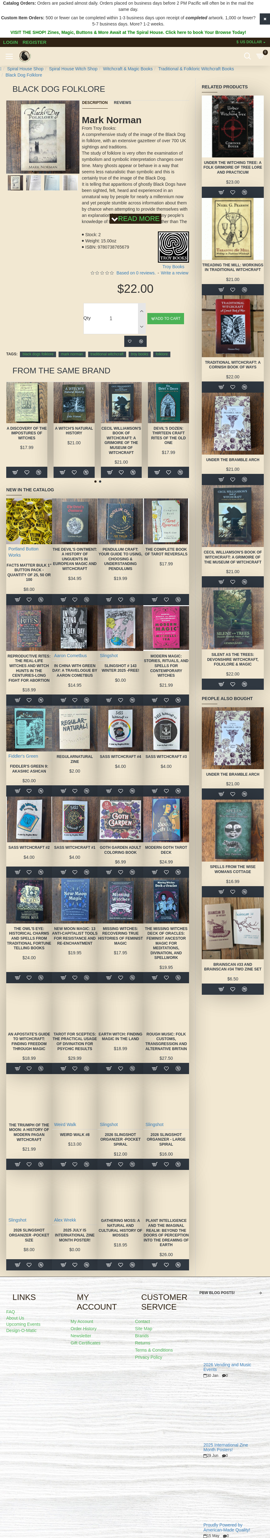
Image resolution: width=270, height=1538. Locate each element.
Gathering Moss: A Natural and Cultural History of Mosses (120, 1227)
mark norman (72, 354)
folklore (162, 354)
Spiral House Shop (25, 68)
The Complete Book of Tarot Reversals (166, 552)
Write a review (174, 272)
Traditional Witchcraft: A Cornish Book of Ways (233, 365)
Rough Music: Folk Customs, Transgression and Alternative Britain (166, 1041)
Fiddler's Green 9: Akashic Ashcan (29, 769)
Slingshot (109, 655)
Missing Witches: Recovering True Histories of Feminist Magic (120, 936)
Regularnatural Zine (75, 759)
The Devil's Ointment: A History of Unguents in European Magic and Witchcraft (75, 559)
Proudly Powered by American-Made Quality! (226, 1527)
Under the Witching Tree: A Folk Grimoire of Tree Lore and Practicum (232, 168)
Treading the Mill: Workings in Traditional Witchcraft (232, 267)
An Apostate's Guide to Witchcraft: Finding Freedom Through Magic (29, 1041)
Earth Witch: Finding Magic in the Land (121, 1036)
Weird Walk (65, 1124)
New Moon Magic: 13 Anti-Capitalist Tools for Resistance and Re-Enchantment (74, 936)
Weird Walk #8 (74, 1135)
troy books (139, 354)
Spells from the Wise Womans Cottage (233, 869)
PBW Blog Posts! (217, 1293)
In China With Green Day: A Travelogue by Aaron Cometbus (74, 671)
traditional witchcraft (107, 354)
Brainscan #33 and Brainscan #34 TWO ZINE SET (232, 967)
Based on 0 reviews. (136, 272)
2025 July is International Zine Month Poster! (75, 1235)
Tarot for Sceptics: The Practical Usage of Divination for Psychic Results (75, 1041)
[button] (36, 172)
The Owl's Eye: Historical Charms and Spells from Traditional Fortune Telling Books (29, 938)
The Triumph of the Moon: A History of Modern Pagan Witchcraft (29, 1132)
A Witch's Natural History (74, 431)
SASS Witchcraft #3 (166, 757)
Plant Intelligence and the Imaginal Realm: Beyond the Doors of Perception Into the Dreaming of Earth (166, 1232)
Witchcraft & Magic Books (128, 68)
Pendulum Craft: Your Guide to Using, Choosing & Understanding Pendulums (120, 559)
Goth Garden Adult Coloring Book (120, 850)
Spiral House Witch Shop (73, 68)
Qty (87, 317)
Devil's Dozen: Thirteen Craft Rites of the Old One (168, 435)
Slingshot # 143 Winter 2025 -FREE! (120, 668)
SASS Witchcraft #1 (75, 847)
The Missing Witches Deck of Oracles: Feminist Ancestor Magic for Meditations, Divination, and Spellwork (166, 943)
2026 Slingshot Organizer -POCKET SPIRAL (120, 1140)
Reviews (122, 103)
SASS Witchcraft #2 (29, 847)
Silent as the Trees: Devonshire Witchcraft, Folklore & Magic (232, 659)
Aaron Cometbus (70, 655)
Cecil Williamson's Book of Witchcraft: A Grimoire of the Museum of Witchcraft (121, 440)
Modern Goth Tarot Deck (166, 850)
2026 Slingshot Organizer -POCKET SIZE (29, 1235)
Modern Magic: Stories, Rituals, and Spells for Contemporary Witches (166, 666)
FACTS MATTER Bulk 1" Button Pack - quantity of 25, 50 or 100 (29, 572)
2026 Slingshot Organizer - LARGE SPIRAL (166, 1140)
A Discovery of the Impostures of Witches (27, 433)
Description (95, 103)
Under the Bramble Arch (232, 460)
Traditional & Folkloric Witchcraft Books (196, 68)
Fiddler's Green (23, 756)
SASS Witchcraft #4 (120, 757)
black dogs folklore (37, 354)
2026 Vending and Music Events (227, 1367)
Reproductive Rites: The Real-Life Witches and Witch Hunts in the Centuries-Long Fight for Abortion (28, 668)
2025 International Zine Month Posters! (225, 1447)
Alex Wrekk (65, 1220)
